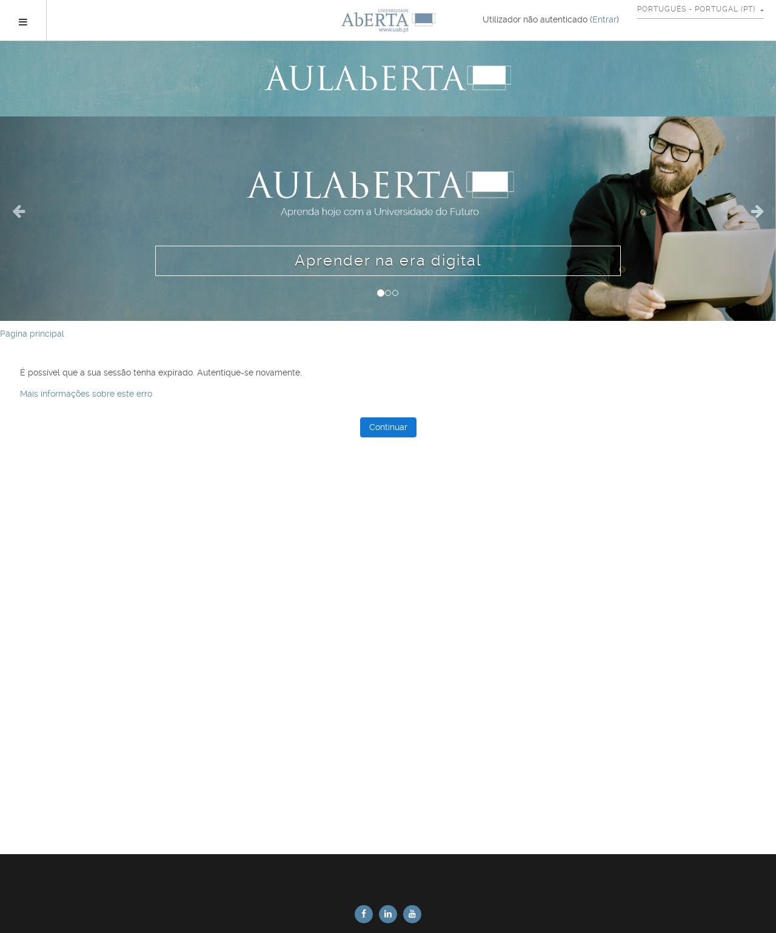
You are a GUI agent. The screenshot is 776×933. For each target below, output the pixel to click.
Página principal (32, 334)
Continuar (388, 427)
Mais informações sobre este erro (86, 394)
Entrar (604, 19)
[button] (58, 218)
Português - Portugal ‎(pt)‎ (697, 9)
